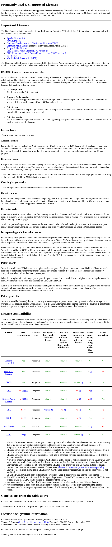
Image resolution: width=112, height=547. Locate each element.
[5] (52, 410)
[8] (25, 435)
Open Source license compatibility (33, 522)
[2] (82, 382)
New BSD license (14, 41)
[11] (26, 391)
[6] (65, 410)
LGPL (9, 418)
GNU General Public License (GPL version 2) (27, 51)
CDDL (9, 382)
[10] (23, 391)
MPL (8, 434)
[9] (25, 410)
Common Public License (18, 46)
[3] (80, 391)
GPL (9, 410)
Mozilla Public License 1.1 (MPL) (22, 58)
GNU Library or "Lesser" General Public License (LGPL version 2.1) (37, 53)
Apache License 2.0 (9, 362)
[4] (91, 391)
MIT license (12, 56)
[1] (91, 372)
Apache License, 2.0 (16, 38)
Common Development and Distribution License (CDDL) (32, 43)
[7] (80, 410)
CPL (9, 390)
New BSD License (8, 372)
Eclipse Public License (17, 48)
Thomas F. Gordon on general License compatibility (81, 467)
